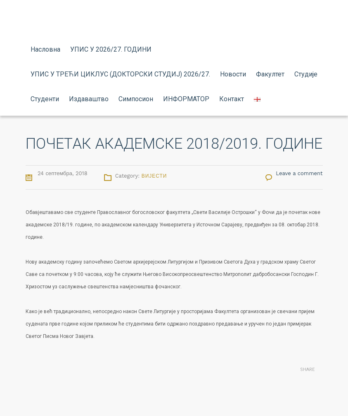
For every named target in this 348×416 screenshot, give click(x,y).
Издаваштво (89, 99)
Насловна (45, 49)
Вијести (154, 176)
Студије (305, 74)
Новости (233, 74)
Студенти (45, 99)
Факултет (270, 74)
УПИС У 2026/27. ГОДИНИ (111, 49)
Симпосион (135, 99)
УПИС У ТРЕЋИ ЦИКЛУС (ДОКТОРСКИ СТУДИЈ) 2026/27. (120, 74)
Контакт (231, 99)
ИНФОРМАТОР (186, 99)
